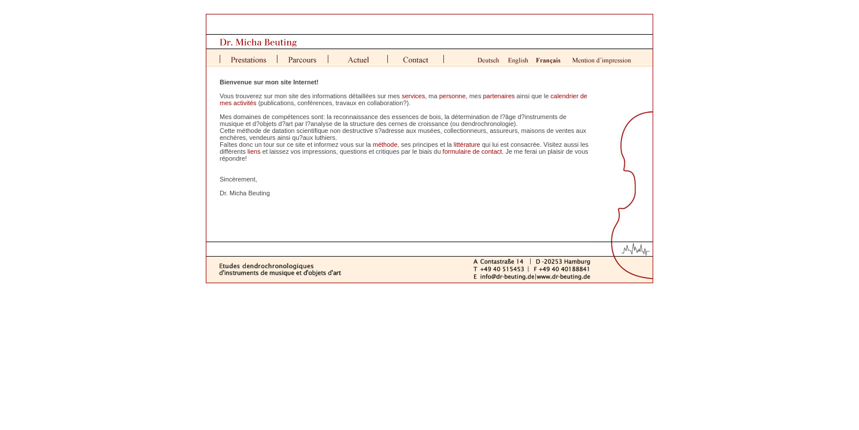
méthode (385, 144)
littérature (467, 144)
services (413, 95)
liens (254, 151)
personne (452, 95)
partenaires (499, 95)
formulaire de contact (472, 151)
